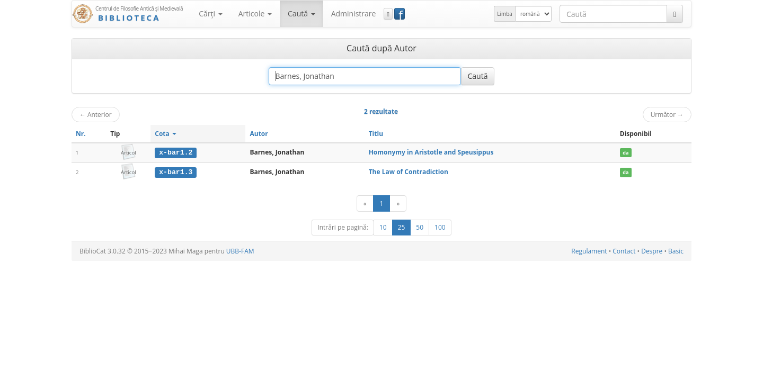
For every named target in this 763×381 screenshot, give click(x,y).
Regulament (589, 250)
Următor (667, 114)
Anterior (95, 114)
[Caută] (675, 14)
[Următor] (397, 203)
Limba (504, 13)
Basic (676, 250)
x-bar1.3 (175, 172)
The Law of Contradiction (408, 171)
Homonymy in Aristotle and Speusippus (431, 152)
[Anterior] (365, 203)
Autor (259, 133)
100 (440, 226)
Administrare (353, 13)
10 (383, 226)
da (625, 152)
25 (401, 226)
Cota (165, 133)
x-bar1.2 (175, 152)
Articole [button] (255, 13)
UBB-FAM (240, 250)
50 (419, 226)
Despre (651, 250)
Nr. (81, 133)
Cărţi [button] (210, 13)
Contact (624, 250)
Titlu (376, 133)
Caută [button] (301, 13)
